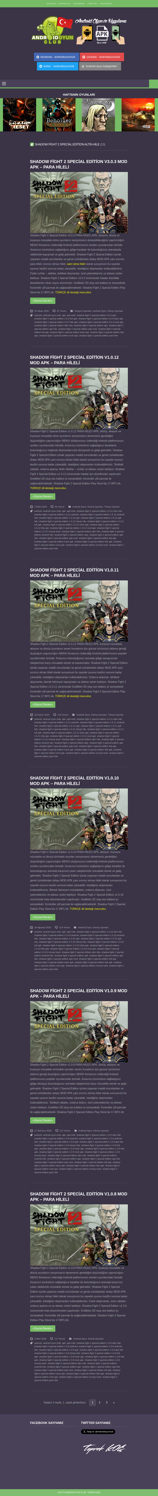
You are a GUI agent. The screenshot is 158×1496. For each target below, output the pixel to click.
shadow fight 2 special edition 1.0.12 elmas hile (62, 521)
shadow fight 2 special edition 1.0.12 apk (59, 518)
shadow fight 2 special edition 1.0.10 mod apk (73, 948)
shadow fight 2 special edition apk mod (77, 329)
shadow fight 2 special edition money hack (87, 545)
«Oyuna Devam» (43, 300)
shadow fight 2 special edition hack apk (69, 332)
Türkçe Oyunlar (112, 506)
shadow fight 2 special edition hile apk (93, 541)
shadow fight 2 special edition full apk (97, 538)
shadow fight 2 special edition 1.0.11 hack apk (66, 732)
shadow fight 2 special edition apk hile (101, 1159)
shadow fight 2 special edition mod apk (58, 335)
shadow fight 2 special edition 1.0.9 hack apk (61, 1148)
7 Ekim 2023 (40, 506)
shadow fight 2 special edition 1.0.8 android (56, 1346)
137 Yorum (65, 1130)
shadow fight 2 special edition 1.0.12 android (56, 514)
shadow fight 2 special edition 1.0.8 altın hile (99, 1343)
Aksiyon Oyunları (83, 311)
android (38, 315)
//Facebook (79, 4)
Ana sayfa (51, 4)
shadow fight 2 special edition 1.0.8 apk (58, 1350)
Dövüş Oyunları (115, 311)
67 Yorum (61, 311)
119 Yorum (62, 715)
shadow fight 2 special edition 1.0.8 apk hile (101, 1350)
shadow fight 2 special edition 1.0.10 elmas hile (62, 942)
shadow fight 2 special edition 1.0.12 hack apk (66, 524)
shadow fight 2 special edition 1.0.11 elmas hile (62, 729)
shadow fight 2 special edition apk (91, 325)
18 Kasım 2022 (41, 715)
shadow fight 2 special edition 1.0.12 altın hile (99, 511)
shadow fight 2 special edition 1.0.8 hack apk (61, 1356)
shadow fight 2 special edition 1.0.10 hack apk (66, 945)
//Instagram (106, 4)
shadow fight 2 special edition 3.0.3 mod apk (101, 322)
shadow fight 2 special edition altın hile (53, 325)
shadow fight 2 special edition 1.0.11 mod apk (73, 736)
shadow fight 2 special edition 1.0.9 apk (58, 1142)
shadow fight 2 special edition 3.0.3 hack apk (100, 318)
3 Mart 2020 (40, 1338)
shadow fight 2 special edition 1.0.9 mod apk (61, 1152)
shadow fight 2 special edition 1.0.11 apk (59, 726)
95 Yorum (59, 506)
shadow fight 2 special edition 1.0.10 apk (59, 938)
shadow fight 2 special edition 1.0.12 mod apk (73, 528)
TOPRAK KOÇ (65, 4)
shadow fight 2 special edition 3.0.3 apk (96, 315)
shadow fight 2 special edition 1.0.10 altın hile (99, 932)
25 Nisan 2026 (41, 311)
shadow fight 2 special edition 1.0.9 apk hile (101, 1142)
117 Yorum (59, 1338)
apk (64, 315)
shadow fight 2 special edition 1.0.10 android (56, 935)
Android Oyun (99, 311)
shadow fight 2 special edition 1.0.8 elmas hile (57, 1353)
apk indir (71, 315)
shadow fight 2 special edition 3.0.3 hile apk (56, 322)
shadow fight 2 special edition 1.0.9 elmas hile (57, 1145)
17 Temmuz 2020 (43, 1130)
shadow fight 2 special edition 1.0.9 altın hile (99, 1135)
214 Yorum (64, 927)
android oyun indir (52, 315)
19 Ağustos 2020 (42, 927)
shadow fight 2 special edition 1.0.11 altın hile (99, 719)
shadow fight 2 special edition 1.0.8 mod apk (61, 1360)
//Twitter (92, 4)
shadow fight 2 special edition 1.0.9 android (56, 1138)
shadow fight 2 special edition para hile (98, 335)
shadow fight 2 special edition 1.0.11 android (56, 722)
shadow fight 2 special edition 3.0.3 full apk (55, 318)
